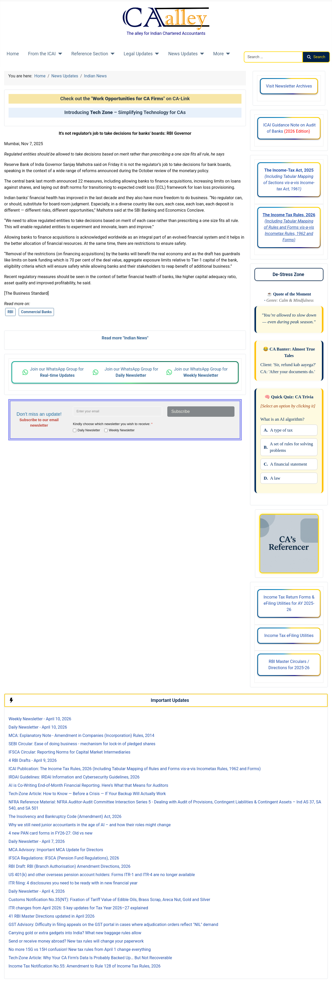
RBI (10, 312)
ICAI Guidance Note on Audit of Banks (289, 128)
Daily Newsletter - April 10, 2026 (38, 727)
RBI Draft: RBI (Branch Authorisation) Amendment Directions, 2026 (69, 866)
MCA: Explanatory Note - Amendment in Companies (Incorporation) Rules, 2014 (81, 735)
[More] (227, 53)
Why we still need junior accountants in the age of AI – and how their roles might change (90, 824)
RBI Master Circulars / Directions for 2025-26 (288, 664)
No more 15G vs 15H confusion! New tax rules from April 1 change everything (80, 949)
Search (316, 57)
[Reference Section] (111, 53)
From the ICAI (42, 53)
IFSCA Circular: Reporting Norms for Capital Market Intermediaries (69, 752)
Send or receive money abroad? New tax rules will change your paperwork (76, 941)
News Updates (183, 53)
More (218, 53)
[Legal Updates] (156, 53)
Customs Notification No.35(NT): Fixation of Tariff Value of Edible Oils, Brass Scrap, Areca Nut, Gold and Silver (109, 899)
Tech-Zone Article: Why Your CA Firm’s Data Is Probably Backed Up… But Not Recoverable (90, 957)
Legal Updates (138, 53)
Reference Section (89, 53)
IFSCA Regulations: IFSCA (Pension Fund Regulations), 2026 (64, 858)
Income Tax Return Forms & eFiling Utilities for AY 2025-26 (289, 603)
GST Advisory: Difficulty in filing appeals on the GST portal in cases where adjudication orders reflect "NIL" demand (113, 924)
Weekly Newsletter (122, 430)
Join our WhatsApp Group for (57, 372)
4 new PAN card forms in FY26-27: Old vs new (50, 833)
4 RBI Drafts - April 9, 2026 (33, 760)
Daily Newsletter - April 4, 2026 (37, 891)
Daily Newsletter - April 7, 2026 (37, 841)
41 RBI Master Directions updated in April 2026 (51, 916)
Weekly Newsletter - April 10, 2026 (40, 718)
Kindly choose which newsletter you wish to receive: (113, 424)
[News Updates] (201, 53)
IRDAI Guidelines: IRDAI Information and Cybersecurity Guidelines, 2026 (74, 777)
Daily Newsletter (89, 430)
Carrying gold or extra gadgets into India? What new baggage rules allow (75, 932)
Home (13, 53)
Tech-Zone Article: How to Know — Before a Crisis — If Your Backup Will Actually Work (87, 793)
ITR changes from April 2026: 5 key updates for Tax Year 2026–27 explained (78, 907)
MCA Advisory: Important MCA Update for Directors (56, 849)
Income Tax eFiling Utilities (289, 635)
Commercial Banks (36, 312)
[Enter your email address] (117, 411)
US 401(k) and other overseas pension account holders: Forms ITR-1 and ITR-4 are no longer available (102, 874)
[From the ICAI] (59, 53)
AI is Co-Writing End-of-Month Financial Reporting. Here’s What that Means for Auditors (88, 785)
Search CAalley (257, 48)
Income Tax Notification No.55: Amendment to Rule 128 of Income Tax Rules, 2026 (85, 966)
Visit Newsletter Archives (289, 86)
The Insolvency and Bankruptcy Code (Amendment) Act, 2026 (65, 816)
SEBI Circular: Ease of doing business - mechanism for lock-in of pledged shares (82, 743)
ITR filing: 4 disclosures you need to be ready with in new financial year (73, 883)
